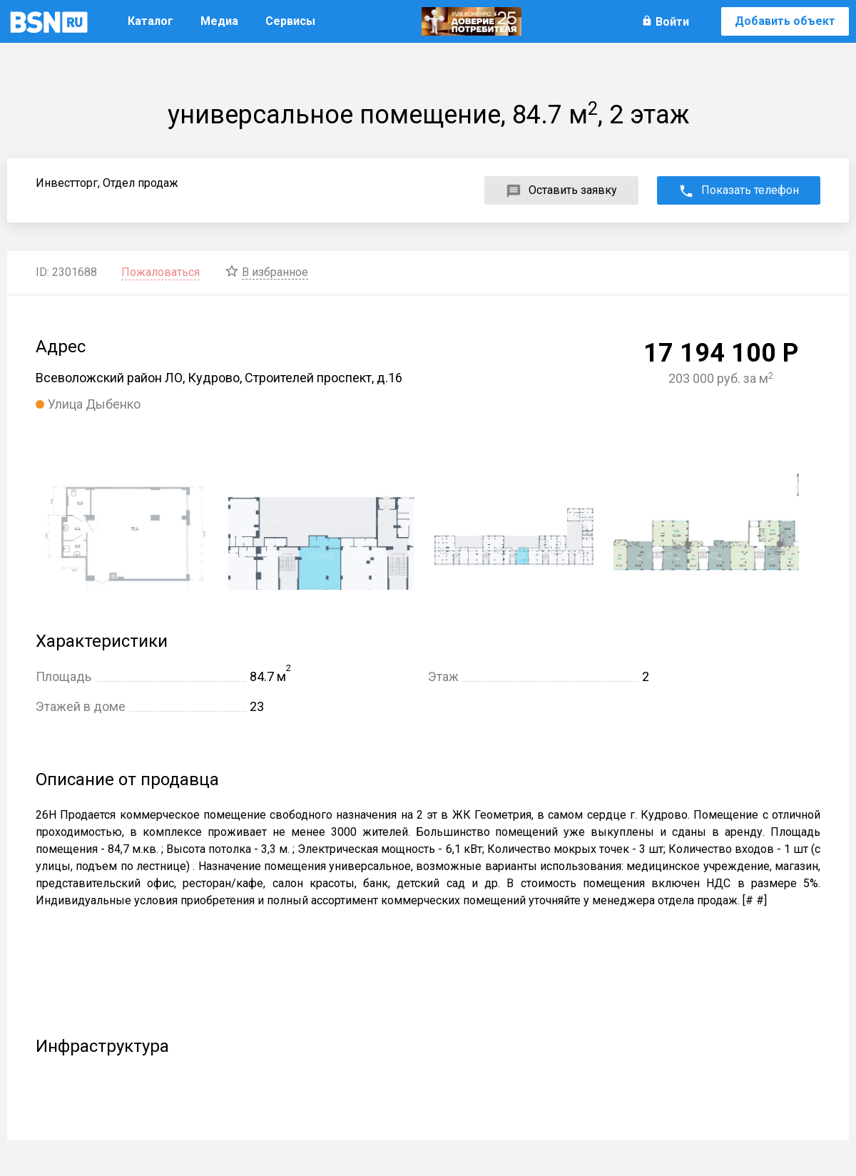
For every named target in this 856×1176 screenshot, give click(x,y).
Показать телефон (750, 190)
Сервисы (290, 21)
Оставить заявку (573, 190)
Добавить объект (785, 21)
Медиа (219, 21)
